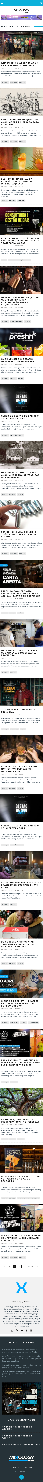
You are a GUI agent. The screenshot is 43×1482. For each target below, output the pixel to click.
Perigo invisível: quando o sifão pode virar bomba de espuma (19, 534)
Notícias (22, 82)
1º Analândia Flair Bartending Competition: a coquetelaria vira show (21, 1238)
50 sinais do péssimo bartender (21, 1445)
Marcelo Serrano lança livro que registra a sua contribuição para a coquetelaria (21, 301)
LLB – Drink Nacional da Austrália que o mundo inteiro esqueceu (16, 181)
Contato (28, 1467)
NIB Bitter (21, 200)
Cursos (4, 260)
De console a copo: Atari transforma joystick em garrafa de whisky (18, 944)
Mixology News (7, 68)
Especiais (21, 1139)
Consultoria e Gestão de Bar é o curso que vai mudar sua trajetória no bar (20, 240)
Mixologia (13, 82)
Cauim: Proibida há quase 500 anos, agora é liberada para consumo (20, 122)
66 (32, 1266)
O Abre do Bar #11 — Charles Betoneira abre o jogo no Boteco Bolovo (20, 1003)
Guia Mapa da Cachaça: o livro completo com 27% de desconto (21, 1178)
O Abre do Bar (33, 1022)
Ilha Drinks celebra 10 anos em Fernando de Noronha (19, 64)
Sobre (16, 1467)
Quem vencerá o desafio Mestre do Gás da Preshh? (18, 360)
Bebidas (4, 200)
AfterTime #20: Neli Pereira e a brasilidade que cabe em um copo (21, 885)
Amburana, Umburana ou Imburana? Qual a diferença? (20, 1120)
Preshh (20, 378)
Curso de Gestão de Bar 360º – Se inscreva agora (21, 417)
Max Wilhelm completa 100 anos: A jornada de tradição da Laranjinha (20, 475)
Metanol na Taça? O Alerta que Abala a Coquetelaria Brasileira (19, 652)
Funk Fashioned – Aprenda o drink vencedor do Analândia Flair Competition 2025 (20, 1062)
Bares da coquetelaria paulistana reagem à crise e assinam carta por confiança (20, 593)
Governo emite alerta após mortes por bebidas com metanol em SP (19, 769)
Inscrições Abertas (23, 260)
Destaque (5, 82)
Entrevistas (14, 729)
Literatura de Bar (16, 321)
